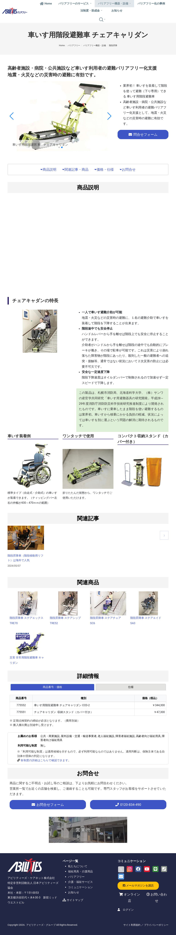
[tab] (52, 687)
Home (46, 3)
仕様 (131, 687)
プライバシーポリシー (156, 925)
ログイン (128, 909)
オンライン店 (132, 897)
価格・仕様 (104, 169)
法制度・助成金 (91, 10)
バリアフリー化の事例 (151, 3)
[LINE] (155, 869)
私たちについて (77, 866)
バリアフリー (74, 45)
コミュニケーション (80, 887)
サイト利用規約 (131, 925)
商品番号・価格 (52, 687)
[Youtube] (147, 869)
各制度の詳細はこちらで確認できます (44, 760)
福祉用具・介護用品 (80, 871)
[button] (59, 147)
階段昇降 (113, 45)
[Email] (121, 876)
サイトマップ (75, 900)
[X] (121, 869)
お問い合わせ (158, 897)
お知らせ (116, 10)
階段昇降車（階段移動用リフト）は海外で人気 (25, 558)
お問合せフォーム (48, 805)
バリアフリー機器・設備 (114, 3)
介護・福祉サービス (80, 882)
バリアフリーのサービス (74, 3)
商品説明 (48, 169)
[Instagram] (130, 869)
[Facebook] (138, 869)
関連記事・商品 (75, 169)
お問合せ (128, 169)
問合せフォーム (143, 134)
